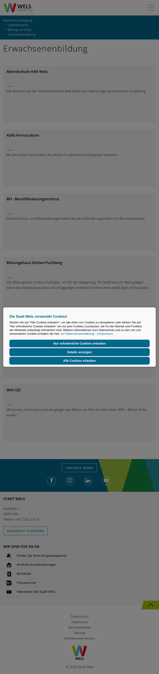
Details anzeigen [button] (79, 352)
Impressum (106, 333)
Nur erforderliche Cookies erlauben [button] (79, 343)
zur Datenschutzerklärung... (78, 333)
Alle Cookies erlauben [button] (79, 360)
